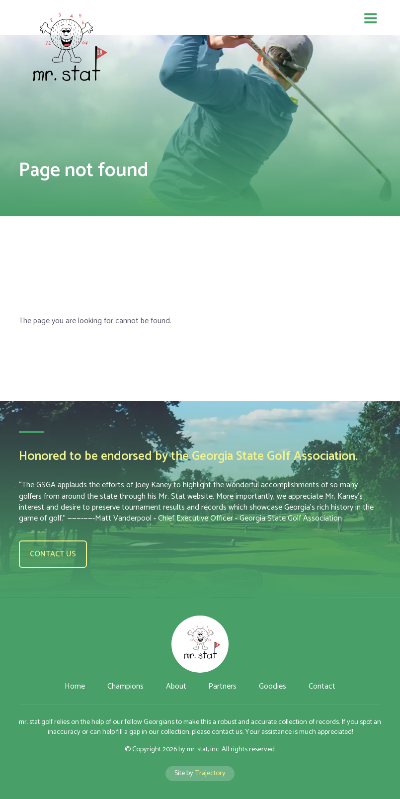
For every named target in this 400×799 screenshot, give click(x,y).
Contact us (53, 554)
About (176, 686)
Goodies (272, 686)
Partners (222, 686)
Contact (322, 686)
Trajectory (210, 773)
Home (75, 686)
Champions (125, 686)
